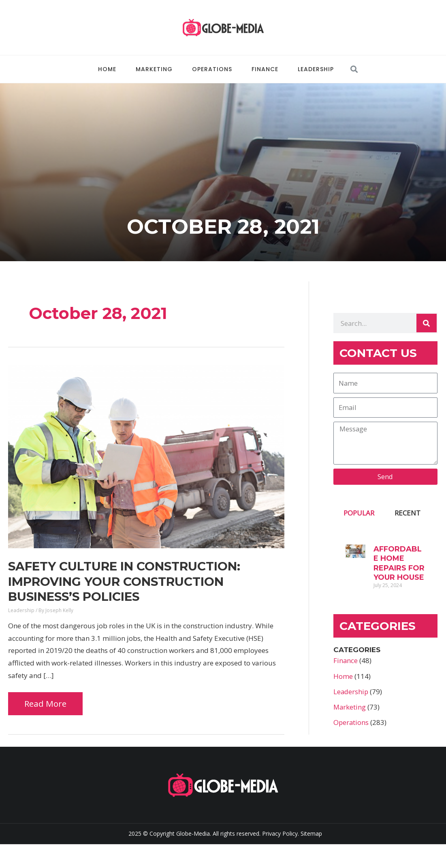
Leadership (316, 69)
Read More (51, 699)
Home (107, 69)
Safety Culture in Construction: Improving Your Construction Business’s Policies (125, 580)
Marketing (154, 69)
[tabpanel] (385, 566)
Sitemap (311, 835)
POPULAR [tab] (359, 514)
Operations (212, 69)
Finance (265, 69)
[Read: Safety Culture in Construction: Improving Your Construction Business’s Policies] (146, 455)
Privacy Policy (280, 835)
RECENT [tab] (407, 514)
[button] (354, 69)
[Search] (426, 323)
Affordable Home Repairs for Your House (399, 564)
